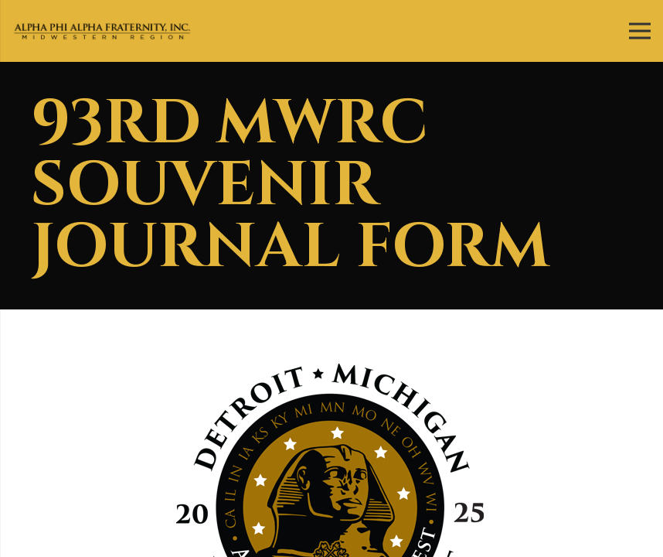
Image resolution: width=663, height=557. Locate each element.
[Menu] (640, 31)
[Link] (102, 31)
